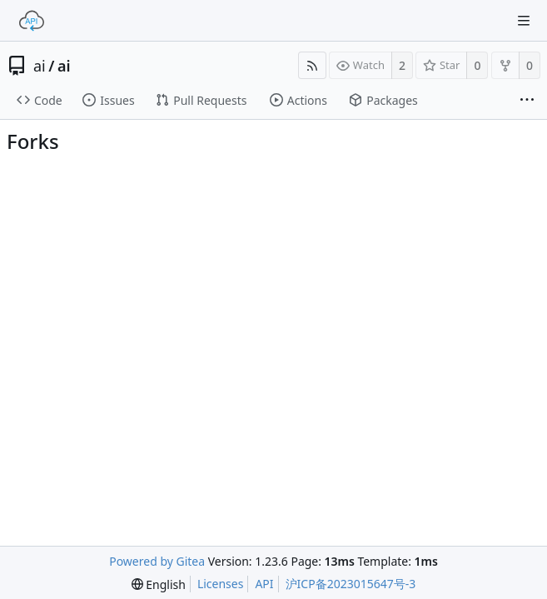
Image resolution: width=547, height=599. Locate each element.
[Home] (31, 21)
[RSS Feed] (312, 65)
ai (39, 65)
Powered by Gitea (157, 561)
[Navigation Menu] (524, 21)
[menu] (159, 584)
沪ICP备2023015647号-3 (351, 584)
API (264, 584)
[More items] (527, 100)
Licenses (220, 584)
